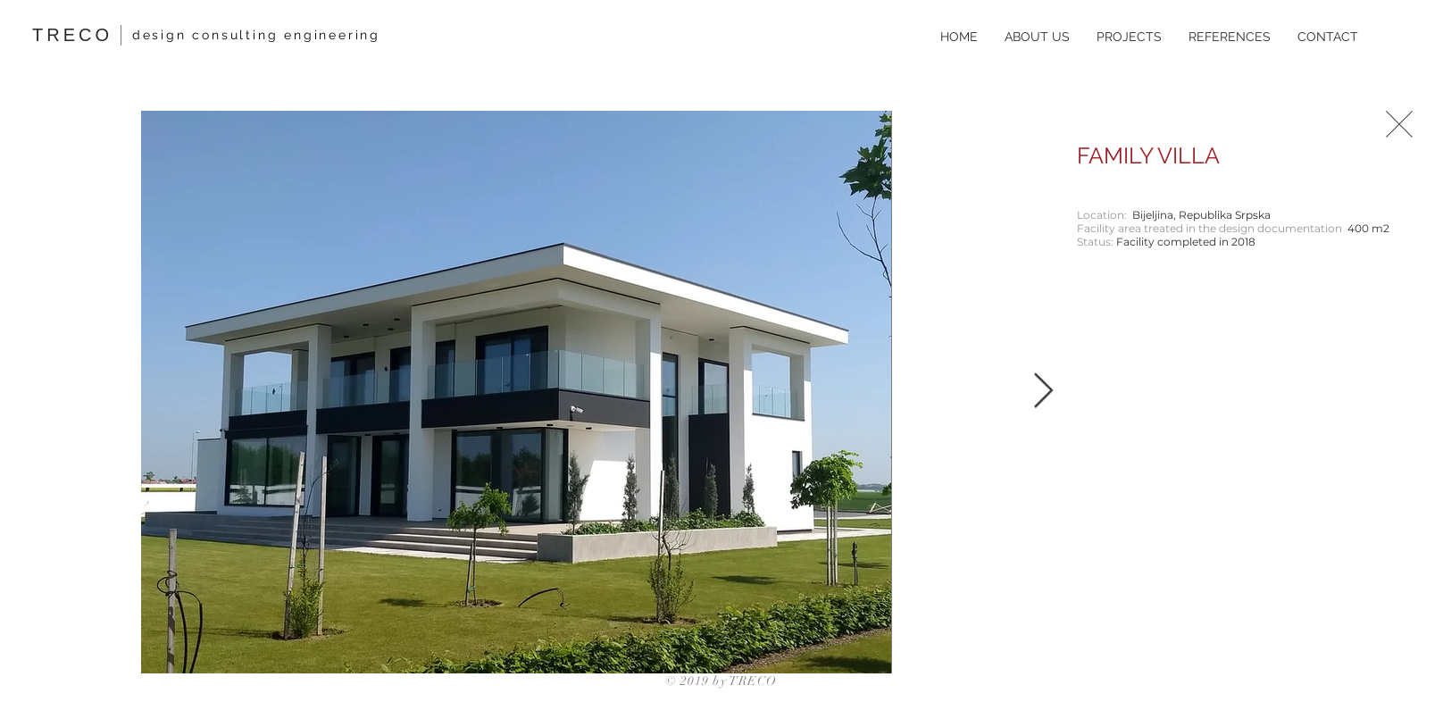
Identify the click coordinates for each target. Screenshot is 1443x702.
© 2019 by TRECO (721, 681)
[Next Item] (1043, 392)
